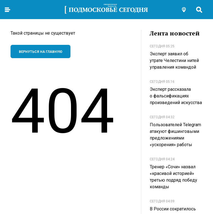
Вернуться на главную (40, 52)
